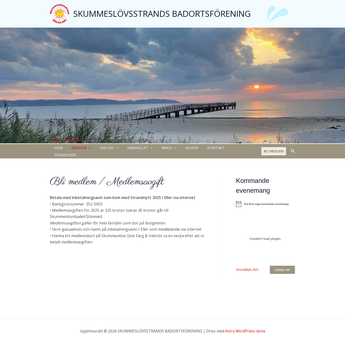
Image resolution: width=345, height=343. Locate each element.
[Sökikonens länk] (293, 148)
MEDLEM (78, 148)
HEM (57, 148)
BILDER (182, 148)
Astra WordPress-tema (245, 331)
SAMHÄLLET (133, 148)
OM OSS (105, 148)
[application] (86, 148)
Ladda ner (282, 263)
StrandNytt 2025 (247, 263)
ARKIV (161, 148)
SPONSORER (231, 148)
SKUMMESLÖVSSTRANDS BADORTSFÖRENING (162, 13)
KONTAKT (204, 148)
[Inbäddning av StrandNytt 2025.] (265, 232)
